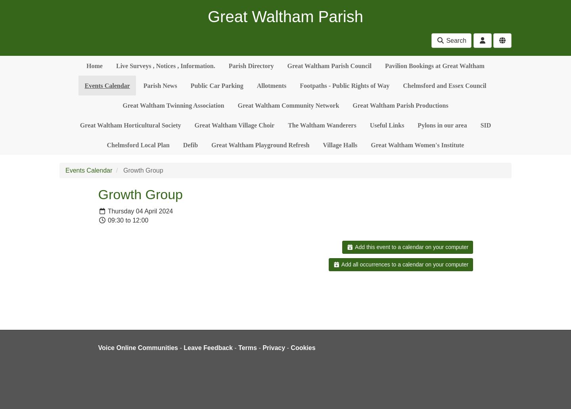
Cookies (303, 347)
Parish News (160, 85)
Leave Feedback (208, 347)
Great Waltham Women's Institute (417, 145)
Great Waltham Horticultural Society (130, 125)
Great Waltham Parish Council (329, 66)
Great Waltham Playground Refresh (260, 145)
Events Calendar (107, 85)
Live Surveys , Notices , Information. (165, 66)
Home (94, 66)
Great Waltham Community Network (288, 105)
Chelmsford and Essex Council (444, 85)
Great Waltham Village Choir (235, 125)
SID (486, 125)
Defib (190, 145)
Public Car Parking (217, 85)
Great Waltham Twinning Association (173, 105)
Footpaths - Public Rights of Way (344, 85)
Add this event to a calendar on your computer (407, 247)
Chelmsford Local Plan (138, 145)
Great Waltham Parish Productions (400, 105)
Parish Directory (251, 66)
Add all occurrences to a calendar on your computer (400, 264)
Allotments (272, 85)
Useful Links (387, 125)
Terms (247, 347)
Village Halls (340, 145)
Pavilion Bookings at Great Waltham (435, 66)
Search (451, 40)
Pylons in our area (442, 125)
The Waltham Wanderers (322, 125)
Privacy (274, 347)
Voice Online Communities (138, 347)
